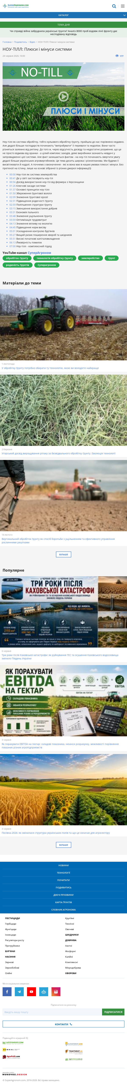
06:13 (12, 242)
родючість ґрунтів (17, 265)
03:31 (12, 212)
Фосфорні (70, 951)
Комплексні (71, 962)
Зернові (9, 962)
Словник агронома (63, 909)
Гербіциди (10, 923)
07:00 (12, 246)
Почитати (63, 880)
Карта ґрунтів (63, 902)
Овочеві (69, 929)
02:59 (12, 204)
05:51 (12, 238)
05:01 (12, 231)
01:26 (12, 185)
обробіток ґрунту (17, 258)
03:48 (12, 216)
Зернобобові (12, 967)
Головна (7, 41)
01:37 (12, 189)
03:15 (12, 208)
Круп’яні (69, 918)
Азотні (68, 945)
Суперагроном (47, 265)
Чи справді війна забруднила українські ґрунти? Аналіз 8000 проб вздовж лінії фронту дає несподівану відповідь (63, 32)
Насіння (10, 956)
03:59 (12, 219)
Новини (64, 865)
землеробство (90, 258)
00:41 (12, 178)
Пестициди (12, 918)
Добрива (70, 940)
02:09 (12, 197)
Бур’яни (10, 951)
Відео (32, 41)
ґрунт (111, 258)
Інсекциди (10, 934)
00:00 (12, 174)
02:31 (12, 201)
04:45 (12, 227)
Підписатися (113, 1012)
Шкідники (72, 934)
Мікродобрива (73, 967)
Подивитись (20, 41)
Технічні (69, 923)
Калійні (69, 956)
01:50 (12, 193)
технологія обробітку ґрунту (55, 258)
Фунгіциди (10, 929)
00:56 (12, 182)
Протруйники (12, 945)
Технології (63, 872)
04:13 (12, 223)
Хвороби (70, 973)
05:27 (12, 235)
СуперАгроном (39, 253)
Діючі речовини (63, 894)
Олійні (8, 973)
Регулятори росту (14, 940)
